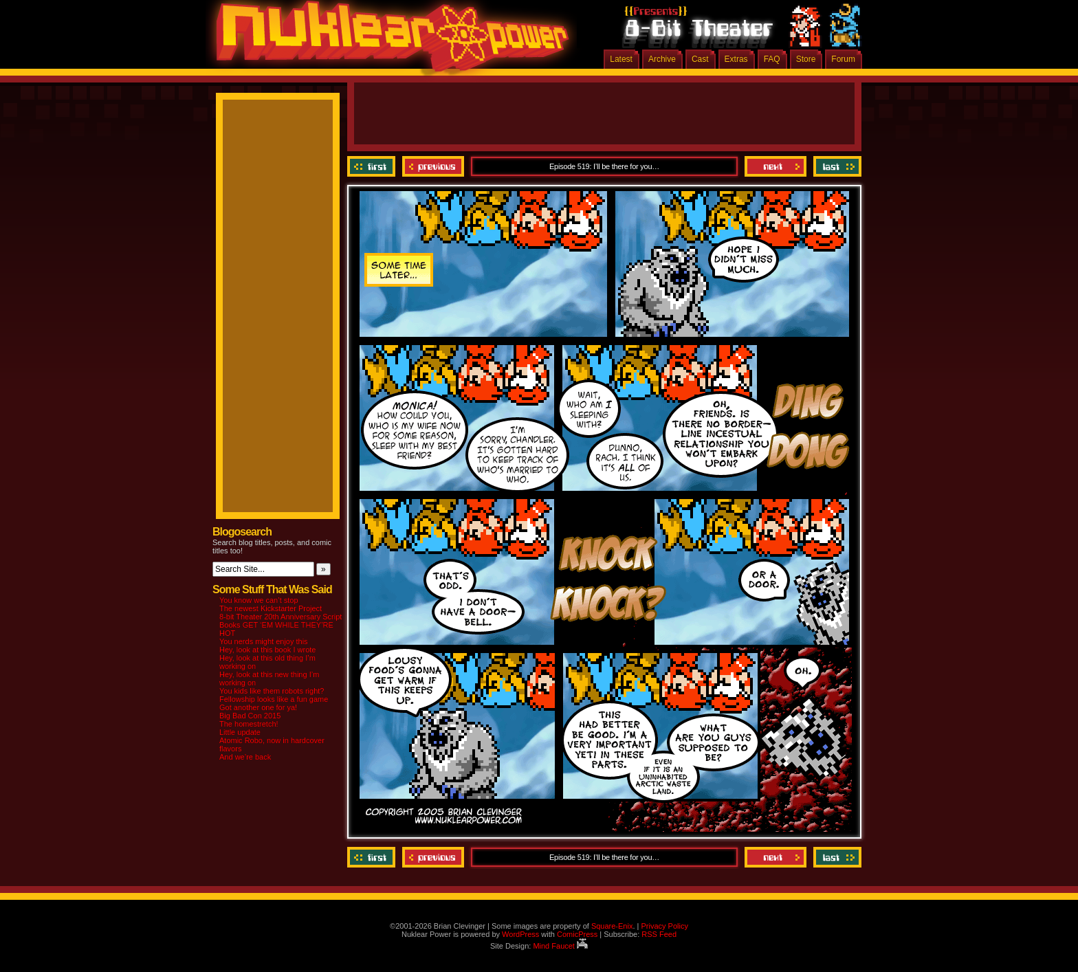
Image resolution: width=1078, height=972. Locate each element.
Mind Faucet (560, 946)
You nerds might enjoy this (263, 641)
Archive (662, 59)
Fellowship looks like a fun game (273, 699)
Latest (621, 59)
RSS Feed (658, 934)
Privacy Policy (664, 926)
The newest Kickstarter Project (270, 608)
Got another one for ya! (258, 707)
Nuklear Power (388, 41)
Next (775, 166)
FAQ (772, 59)
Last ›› (835, 166)
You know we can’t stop (258, 600)
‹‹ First (373, 166)
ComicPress (577, 934)
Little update (240, 732)
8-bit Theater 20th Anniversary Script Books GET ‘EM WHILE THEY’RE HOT (280, 624)
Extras (736, 59)
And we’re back (245, 757)
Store (806, 59)
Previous (433, 166)
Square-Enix (612, 926)
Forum (843, 59)
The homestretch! (248, 724)
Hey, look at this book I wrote (267, 649)
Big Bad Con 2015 (249, 715)
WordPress (520, 934)
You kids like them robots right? (271, 691)
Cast (700, 59)
